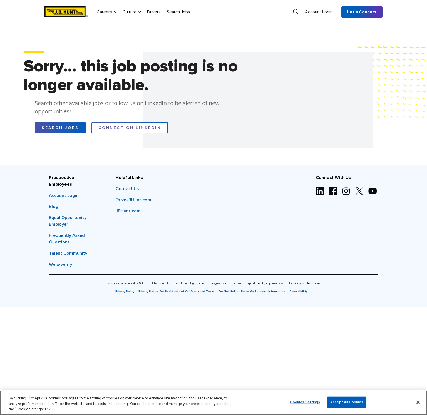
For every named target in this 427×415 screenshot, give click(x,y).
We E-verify (60, 264)
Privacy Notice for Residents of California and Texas (176, 291)
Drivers (154, 12)
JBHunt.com (128, 211)
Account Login (318, 12)
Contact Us (127, 189)
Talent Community (68, 253)
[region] (213, 402)
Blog (53, 206)
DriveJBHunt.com (133, 200)
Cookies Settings (305, 402)
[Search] (296, 11)
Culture (132, 11)
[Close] (418, 402)
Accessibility (298, 291)
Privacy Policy (124, 291)
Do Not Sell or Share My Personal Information (252, 291)
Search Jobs (178, 12)
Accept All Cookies (346, 402)
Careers (106, 11)
